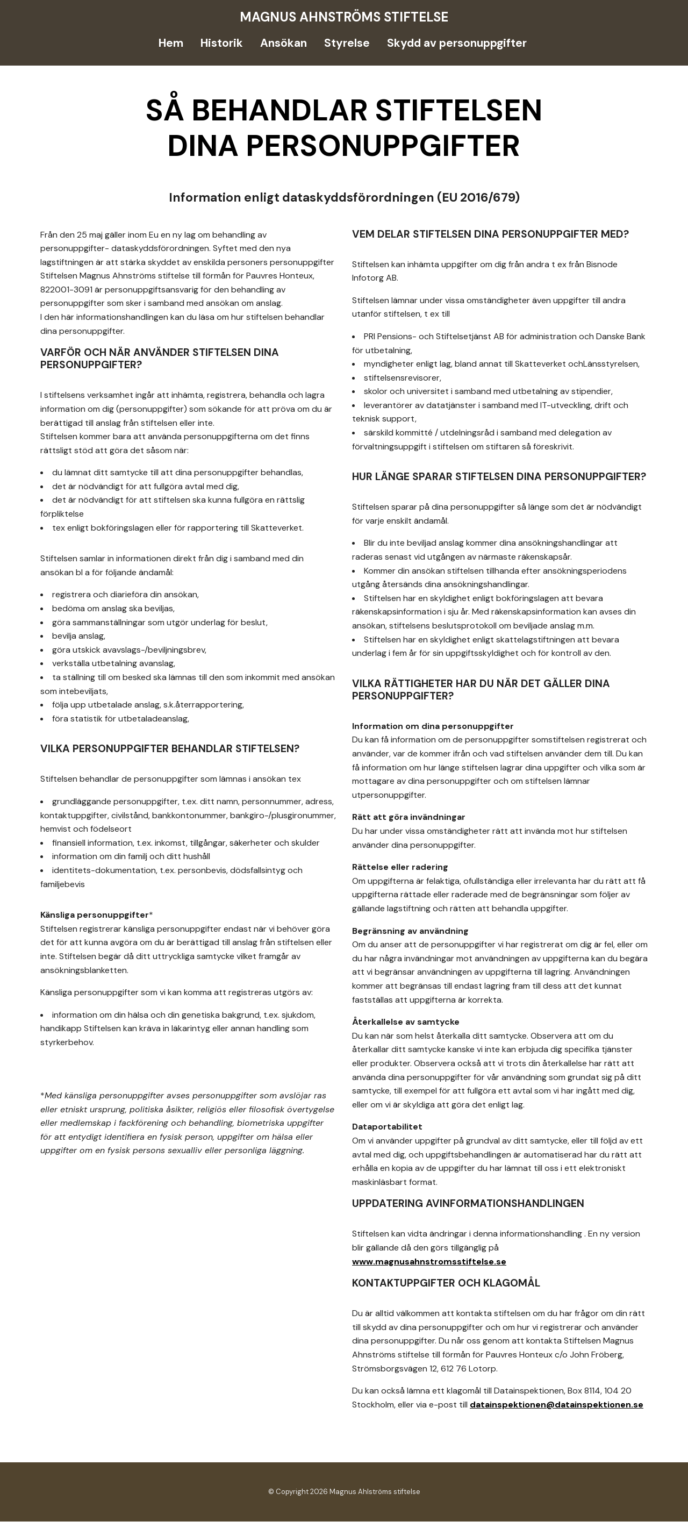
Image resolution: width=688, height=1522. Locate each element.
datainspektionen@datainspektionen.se (556, 1405)
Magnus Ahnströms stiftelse (344, 17)
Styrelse (347, 43)
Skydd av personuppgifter (457, 43)
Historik (221, 43)
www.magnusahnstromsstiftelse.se (429, 1262)
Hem (171, 43)
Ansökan (283, 43)
